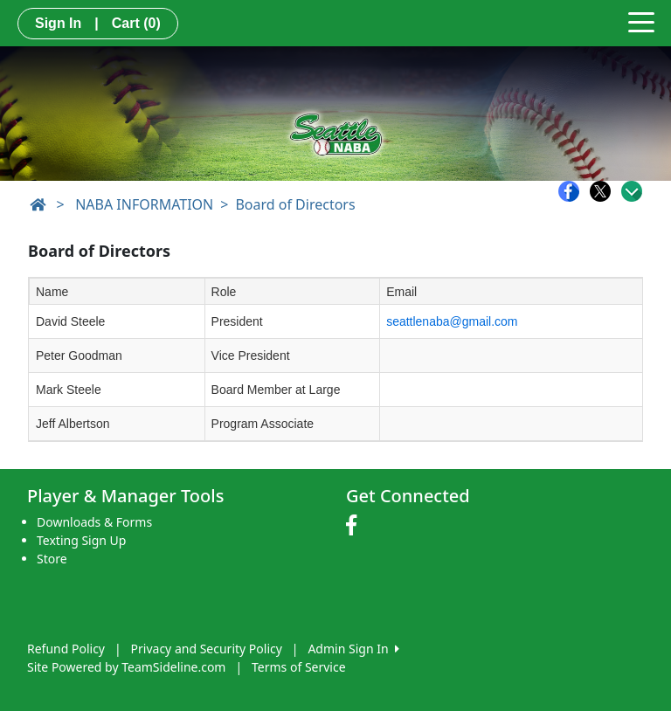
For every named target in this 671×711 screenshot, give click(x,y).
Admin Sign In (353, 648)
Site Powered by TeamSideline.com (126, 667)
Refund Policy (66, 648)
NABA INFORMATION (144, 204)
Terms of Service (299, 667)
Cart (136, 23)
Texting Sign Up (81, 540)
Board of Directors (295, 204)
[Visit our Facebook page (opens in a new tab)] (355, 525)
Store (52, 558)
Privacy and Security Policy (206, 648)
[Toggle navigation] (641, 21)
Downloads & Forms (94, 522)
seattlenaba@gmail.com (451, 321)
